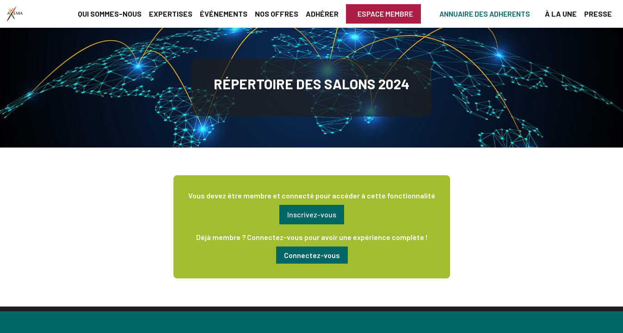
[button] (383, 14)
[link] (110, 14)
